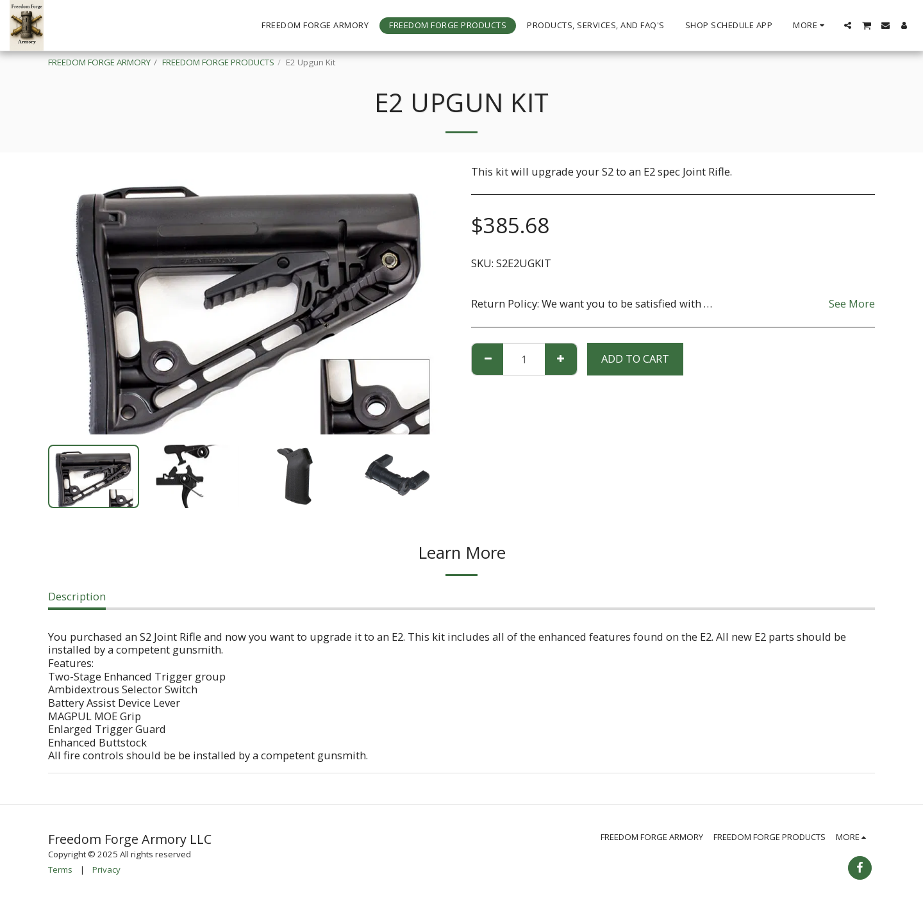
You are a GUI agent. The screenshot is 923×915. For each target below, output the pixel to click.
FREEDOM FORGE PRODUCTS (218, 62)
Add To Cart (635, 358)
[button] (847, 25)
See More (852, 303)
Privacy (106, 869)
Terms (60, 869)
